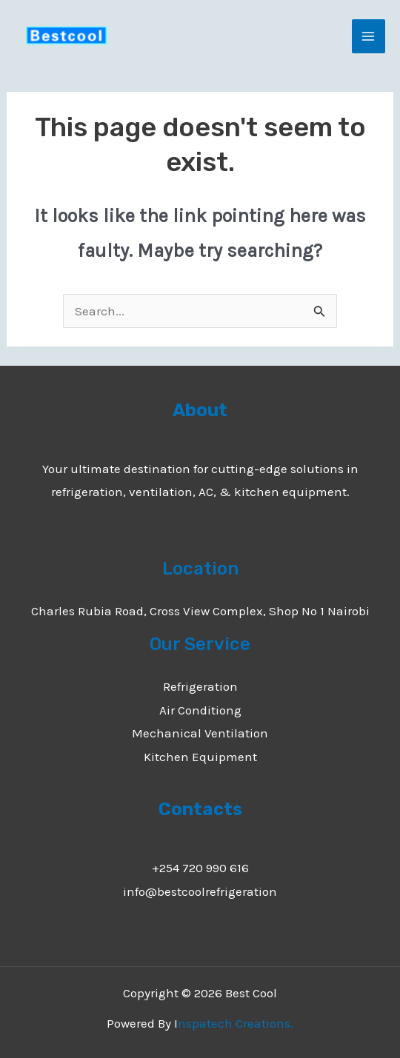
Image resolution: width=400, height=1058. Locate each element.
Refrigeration (200, 686)
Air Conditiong (200, 710)
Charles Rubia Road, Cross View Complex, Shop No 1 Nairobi (200, 610)
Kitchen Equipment (200, 756)
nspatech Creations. (235, 1023)
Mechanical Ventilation (200, 733)
